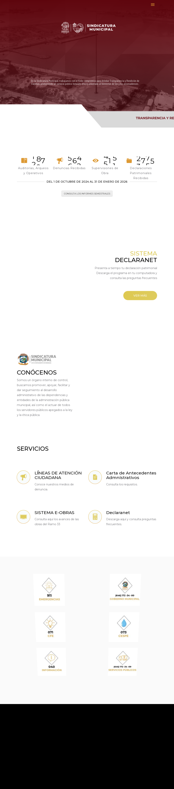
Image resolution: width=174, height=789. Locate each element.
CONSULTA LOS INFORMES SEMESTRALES (87, 193)
